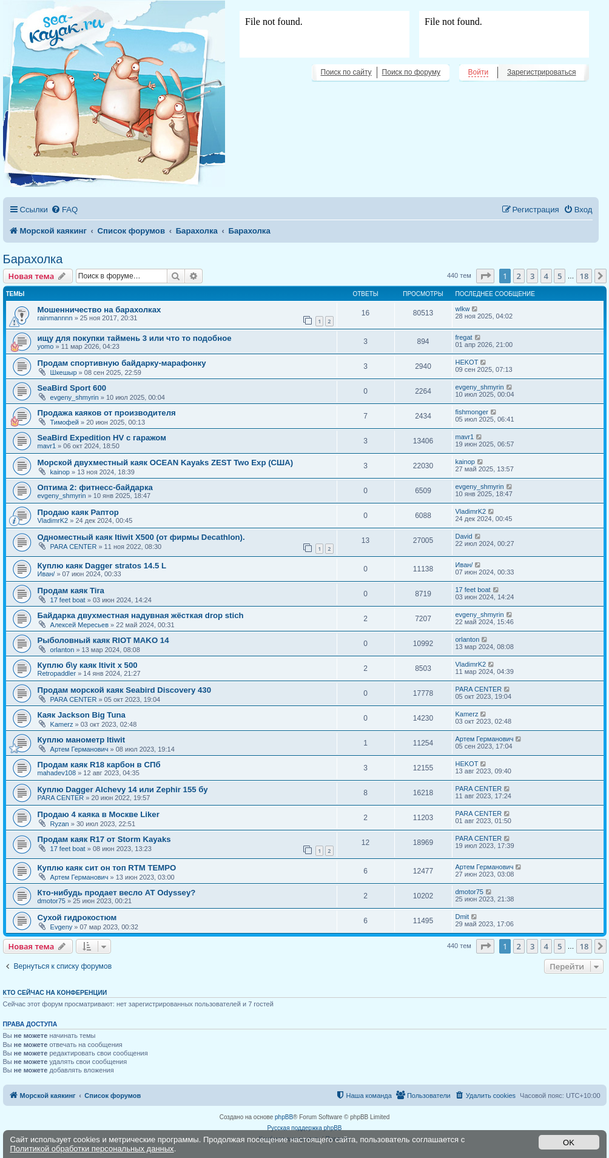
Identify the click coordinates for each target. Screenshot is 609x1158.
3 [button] (532, 276)
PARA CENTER (73, 546)
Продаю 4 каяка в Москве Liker (99, 814)
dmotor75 (52, 900)
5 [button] (559, 276)
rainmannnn (55, 317)
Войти (478, 72)
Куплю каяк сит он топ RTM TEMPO (107, 867)
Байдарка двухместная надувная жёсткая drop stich (141, 615)
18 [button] (584, 276)
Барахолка (33, 259)
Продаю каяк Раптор (78, 512)
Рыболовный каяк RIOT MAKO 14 (103, 640)
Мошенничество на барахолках (99, 309)
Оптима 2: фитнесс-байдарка (95, 487)
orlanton (62, 649)
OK (568, 1142)
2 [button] (519, 276)
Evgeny (61, 927)
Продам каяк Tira (71, 590)
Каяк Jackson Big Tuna (82, 714)
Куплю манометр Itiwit (82, 739)
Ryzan (59, 823)
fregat (464, 337)
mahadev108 (57, 772)
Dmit (462, 916)
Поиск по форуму (411, 72)
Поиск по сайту (346, 72)
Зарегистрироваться (541, 72)
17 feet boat (68, 600)
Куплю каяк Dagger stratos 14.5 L (102, 565)
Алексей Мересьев (79, 624)
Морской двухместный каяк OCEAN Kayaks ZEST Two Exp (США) (166, 462)
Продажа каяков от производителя (107, 412)
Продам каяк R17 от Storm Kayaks (104, 839)
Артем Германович (79, 749)
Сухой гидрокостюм (77, 917)
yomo (46, 346)
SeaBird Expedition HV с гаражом (102, 437)
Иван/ (46, 573)
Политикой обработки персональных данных (92, 1148)
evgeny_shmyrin (74, 397)
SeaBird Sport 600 (72, 387)
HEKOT (467, 362)
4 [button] (546, 276)
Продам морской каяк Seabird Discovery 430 (124, 690)
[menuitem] (64, 209)
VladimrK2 (53, 520)
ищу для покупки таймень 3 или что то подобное (135, 338)
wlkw (463, 308)
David (464, 536)
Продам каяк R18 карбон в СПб (99, 764)
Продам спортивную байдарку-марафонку (122, 363)
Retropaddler (57, 673)
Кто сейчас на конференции (55, 992)
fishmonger (472, 412)
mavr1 (47, 445)
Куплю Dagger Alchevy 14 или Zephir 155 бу (123, 789)
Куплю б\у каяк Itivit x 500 (88, 665)
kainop (60, 472)
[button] (485, 276)
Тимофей (64, 422)
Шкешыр (63, 372)
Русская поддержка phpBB (304, 1128)
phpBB (284, 1117)
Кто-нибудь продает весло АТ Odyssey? (117, 892)
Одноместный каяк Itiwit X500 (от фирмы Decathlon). (141, 537)
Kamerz (61, 724)
